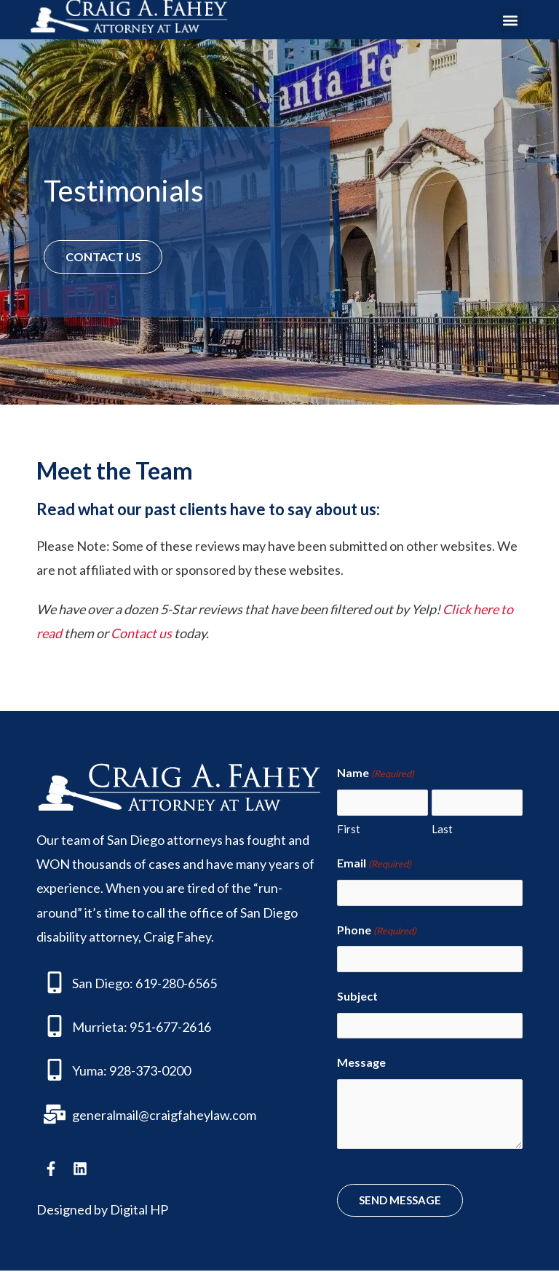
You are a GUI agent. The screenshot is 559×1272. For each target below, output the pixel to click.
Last (442, 828)
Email (374, 864)
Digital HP (139, 1210)
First (348, 828)
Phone (376, 931)
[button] (511, 20)
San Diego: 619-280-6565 (144, 983)
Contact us (141, 633)
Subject (357, 997)
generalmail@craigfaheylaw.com (164, 1115)
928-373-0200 (150, 1071)
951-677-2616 (170, 1027)
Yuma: (89, 1071)
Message (361, 1063)
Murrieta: (99, 1027)
